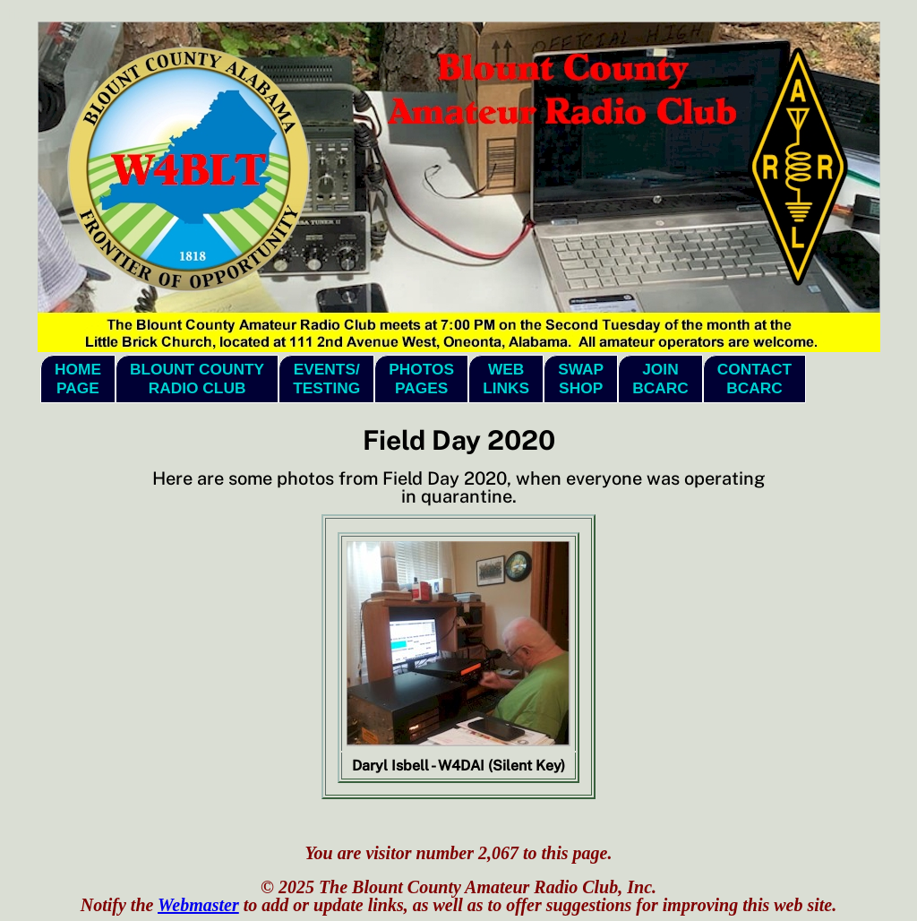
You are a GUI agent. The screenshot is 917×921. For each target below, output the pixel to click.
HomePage (78, 378)
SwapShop (581, 378)
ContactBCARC (754, 378)
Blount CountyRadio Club (197, 378)
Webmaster (198, 905)
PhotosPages (421, 378)
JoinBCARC (660, 378)
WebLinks (506, 378)
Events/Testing (326, 378)
